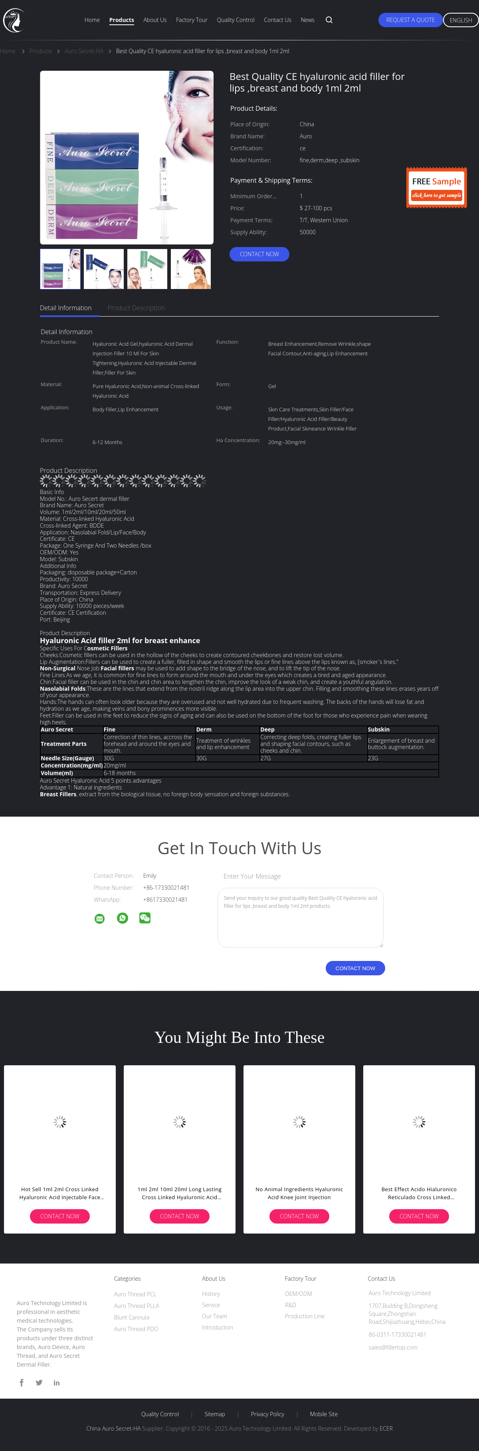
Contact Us (277, 20)
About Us (154, 20)
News (308, 20)
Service (211, 1305)
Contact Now (259, 254)
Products (121, 20)
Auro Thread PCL (135, 1294)
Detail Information (66, 307)
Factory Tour (192, 20)
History (211, 1294)
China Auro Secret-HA (113, 1428)
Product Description (136, 307)
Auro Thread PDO (136, 1329)
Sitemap (215, 1414)
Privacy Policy (267, 1414)
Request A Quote (410, 20)
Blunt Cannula (131, 1317)
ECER (386, 1428)
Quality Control (236, 20)
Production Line (305, 1316)
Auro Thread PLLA (136, 1305)
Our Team (214, 1316)
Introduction (217, 1327)
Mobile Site (324, 1414)
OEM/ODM (298, 1294)
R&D (290, 1305)
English (461, 20)
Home (92, 20)
